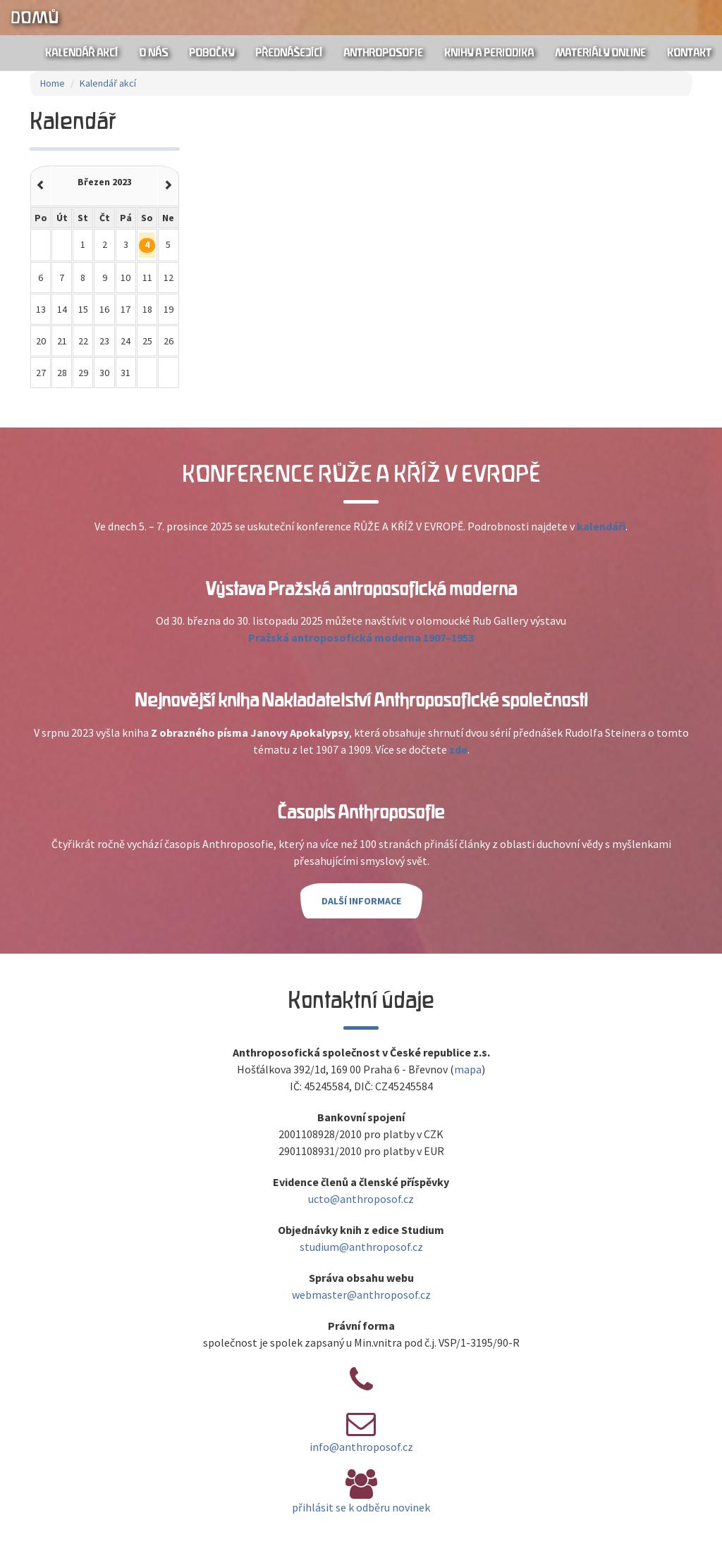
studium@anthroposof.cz (361, 1247)
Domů (35, 17)
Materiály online (600, 52)
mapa (468, 1069)
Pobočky (211, 52)
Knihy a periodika (489, 52)
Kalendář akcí (81, 52)
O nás (153, 52)
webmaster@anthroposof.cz (361, 1294)
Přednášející (288, 52)
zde (458, 749)
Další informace (361, 900)
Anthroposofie (383, 52)
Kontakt (689, 52)
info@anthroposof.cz (361, 1447)
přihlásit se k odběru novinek (361, 1507)
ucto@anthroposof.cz (361, 1199)
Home (52, 83)
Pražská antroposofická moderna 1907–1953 (361, 637)
